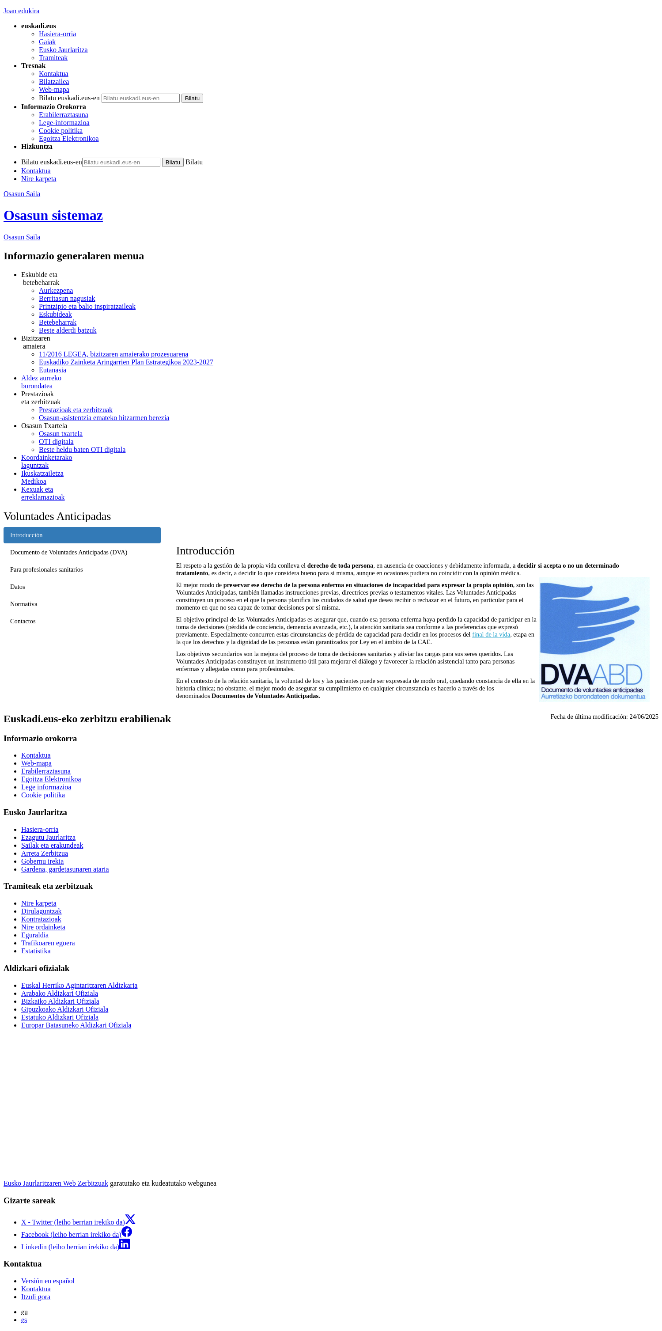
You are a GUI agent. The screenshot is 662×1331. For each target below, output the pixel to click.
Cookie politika (61, 130)
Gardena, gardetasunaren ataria (65, 869)
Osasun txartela (61, 433)
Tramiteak (53, 57)
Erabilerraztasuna (63, 114)
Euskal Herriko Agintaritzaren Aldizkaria (79, 985)
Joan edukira (21, 11)
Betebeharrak (57, 322)
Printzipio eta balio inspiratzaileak (87, 306)
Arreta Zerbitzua (44, 853)
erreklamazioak (339, 493)
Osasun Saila (22, 193)
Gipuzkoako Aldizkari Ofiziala (64, 1009)
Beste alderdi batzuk (68, 330)
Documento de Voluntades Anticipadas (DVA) (68, 552)
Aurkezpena (56, 290)
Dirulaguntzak (41, 911)
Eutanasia (52, 370)
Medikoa (339, 477)
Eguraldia (35, 935)
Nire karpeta (39, 178)
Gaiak (47, 42)
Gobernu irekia (42, 861)
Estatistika (36, 951)
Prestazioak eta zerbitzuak (76, 409)
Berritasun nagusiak (67, 298)
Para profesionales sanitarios (46, 569)
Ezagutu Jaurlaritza (48, 837)
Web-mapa (54, 89)
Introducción (26, 534)
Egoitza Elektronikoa (69, 138)
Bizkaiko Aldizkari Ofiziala (60, 1001)
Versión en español (48, 1281)
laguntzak (339, 461)
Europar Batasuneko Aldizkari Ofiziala (76, 1025)
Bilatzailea (54, 81)
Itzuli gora (35, 1297)
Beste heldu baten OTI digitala (82, 449)
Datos (17, 586)
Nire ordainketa (43, 927)
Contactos (23, 621)
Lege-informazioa (64, 122)
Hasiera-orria (57, 34)
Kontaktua (53, 73)
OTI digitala (56, 441)
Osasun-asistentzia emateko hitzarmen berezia (104, 417)
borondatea (339, 382)
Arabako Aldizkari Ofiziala (59, 993)
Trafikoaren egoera (48, 943)
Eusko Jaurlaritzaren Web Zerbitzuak (56, 1183)
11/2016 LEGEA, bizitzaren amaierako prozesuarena (113, 354)
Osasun (22, 237)
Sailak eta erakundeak (52, 845)
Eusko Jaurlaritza (63, 49)
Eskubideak (55, 314)
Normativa (24, 603)
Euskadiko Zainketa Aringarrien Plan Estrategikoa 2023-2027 (126, 362)
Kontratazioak (41, 919)
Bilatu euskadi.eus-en (69, 98)
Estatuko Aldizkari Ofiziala (59, 1017)
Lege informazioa (46, 787)
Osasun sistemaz (53, 215)
